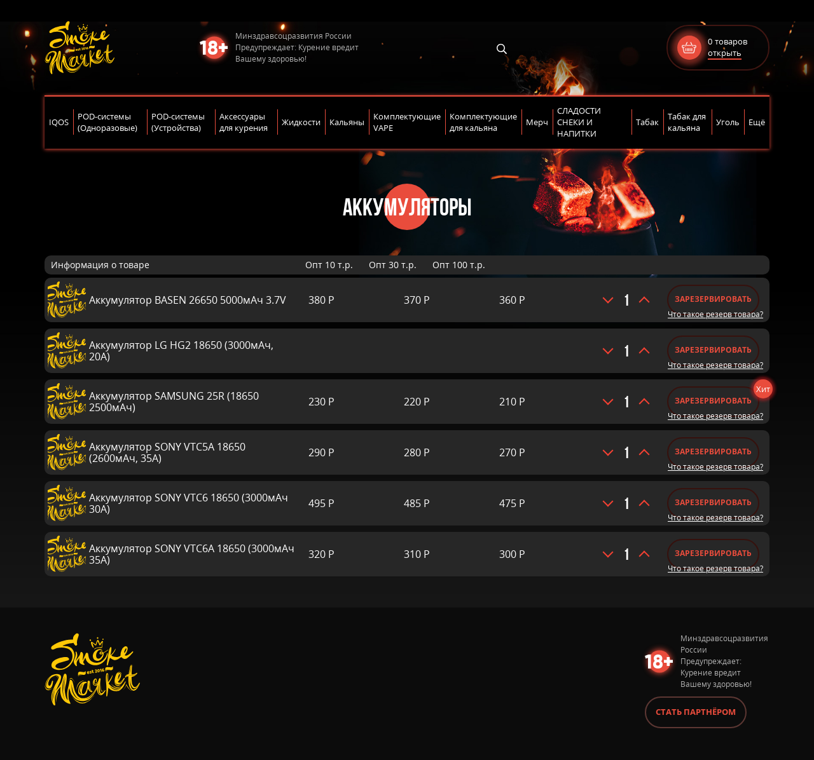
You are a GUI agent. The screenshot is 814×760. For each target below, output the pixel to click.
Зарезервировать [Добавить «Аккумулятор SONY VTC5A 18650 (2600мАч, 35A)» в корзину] (713, 451)
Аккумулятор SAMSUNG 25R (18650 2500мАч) (174, 401)
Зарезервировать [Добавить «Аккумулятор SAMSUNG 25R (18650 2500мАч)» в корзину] (713, 400)
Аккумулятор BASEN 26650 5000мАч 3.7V (187, 300)
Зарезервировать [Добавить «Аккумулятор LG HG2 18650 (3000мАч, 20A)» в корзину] (713, 349)
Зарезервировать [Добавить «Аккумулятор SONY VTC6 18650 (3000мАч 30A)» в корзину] (713, 502)
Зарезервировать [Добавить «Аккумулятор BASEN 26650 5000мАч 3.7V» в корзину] (713, 299)
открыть (725, 52)
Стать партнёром (696, 711)
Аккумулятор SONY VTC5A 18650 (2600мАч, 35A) (167, 452)
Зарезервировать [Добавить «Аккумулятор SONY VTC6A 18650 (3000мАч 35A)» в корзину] (713, 553)
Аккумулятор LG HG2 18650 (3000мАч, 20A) (181, 350)
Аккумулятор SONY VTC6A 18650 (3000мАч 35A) (191, 554)
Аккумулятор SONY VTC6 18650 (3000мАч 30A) (188, 503)
